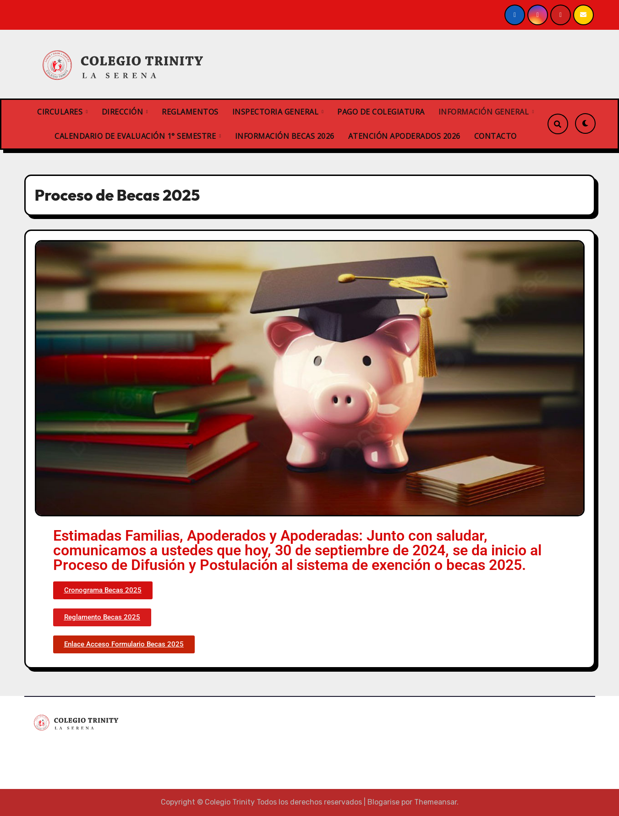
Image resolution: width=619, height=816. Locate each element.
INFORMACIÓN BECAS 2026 (284, 136)
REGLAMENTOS (190, 112)
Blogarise (383, 802)
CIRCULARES (61, 112)
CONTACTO (495, 136)
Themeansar (435, 802)
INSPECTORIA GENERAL (276, 112)
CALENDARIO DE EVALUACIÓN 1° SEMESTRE (136, 136)
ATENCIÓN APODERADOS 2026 (404, 136)
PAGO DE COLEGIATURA (381, 112)
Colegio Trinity (69, 749)
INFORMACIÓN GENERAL (484, 112)
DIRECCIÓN (123, 112)
